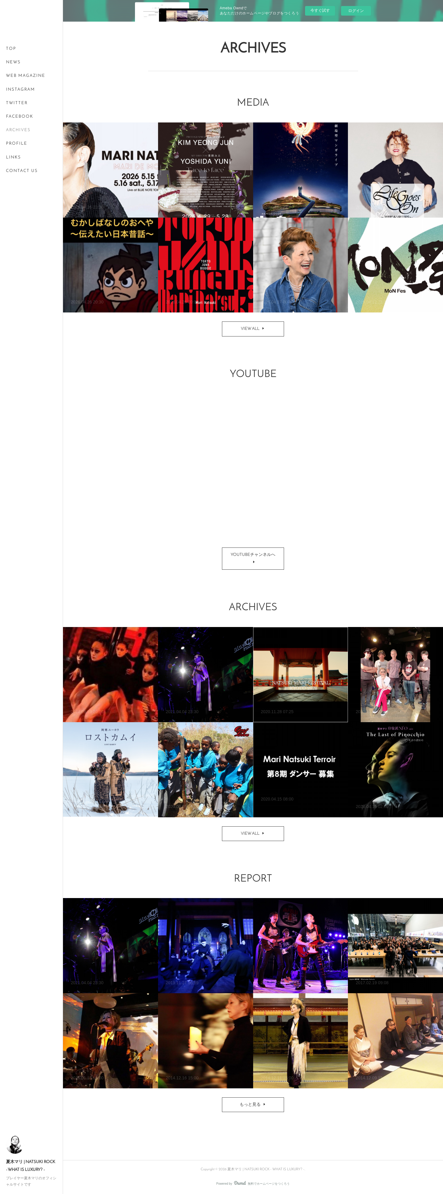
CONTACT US (22, 171)
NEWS (13, 62)
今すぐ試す (320, 10)
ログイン (356, 10)
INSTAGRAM (20, 89)
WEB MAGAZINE (25, 76)
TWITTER (17, 103)
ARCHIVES (18, 130)
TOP (11, 49)
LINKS (13, 157)
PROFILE (16, 143)
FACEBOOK (19, 116)
